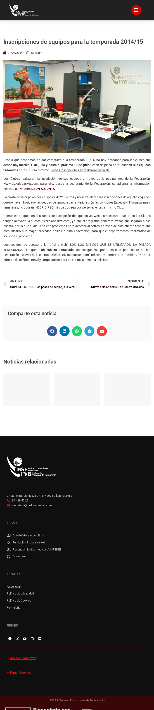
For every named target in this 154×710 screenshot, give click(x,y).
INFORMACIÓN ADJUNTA (37, 189)
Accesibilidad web (23, 658)
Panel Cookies (20, 673)
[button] (52, 331)
